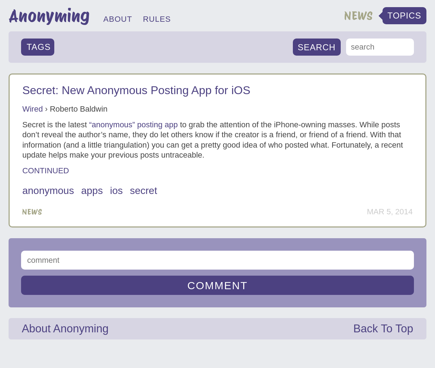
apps (92, 190)
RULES (157, 19)
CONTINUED (45, 170)
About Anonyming (65, 328)
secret (143, 190)
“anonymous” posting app (133, 124)
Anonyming (49, 15)
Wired (32, 108)
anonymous (48, 190)
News (32, 211)
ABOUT (117, 19)
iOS (116, 190)
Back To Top (383, 328)
